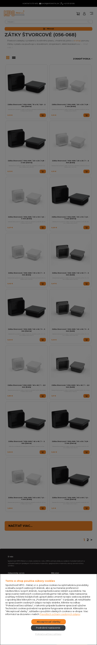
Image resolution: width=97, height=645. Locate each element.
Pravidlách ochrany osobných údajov (60, 614)
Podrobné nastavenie (48, 627)
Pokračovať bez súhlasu (48, 634)
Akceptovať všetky (48, 621)
